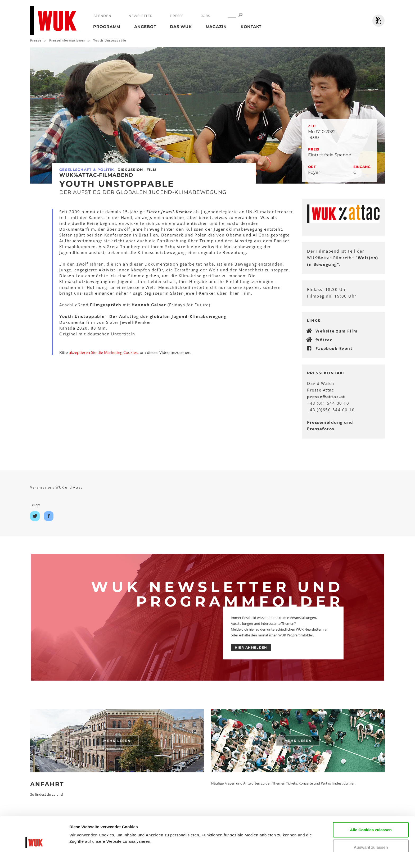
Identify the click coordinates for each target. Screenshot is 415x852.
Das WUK (181, 26)
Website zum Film (336, 331)
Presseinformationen (67, 40)
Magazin (216, 26)
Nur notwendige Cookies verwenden (371, 834)
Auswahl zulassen (371, 814)
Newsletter (140, 16)
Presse (177, 16)
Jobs (205, 16)
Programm (106, 26)
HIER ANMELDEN (251, 647)
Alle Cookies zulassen (371, 797)
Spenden (102, 16)
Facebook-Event (334, 348)
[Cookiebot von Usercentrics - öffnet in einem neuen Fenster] (34, 842)
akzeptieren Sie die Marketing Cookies (103, 352)
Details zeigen (82, 840)
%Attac (323, 339)
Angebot (145, 26)
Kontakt (251, 26)
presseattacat (326, 396)
